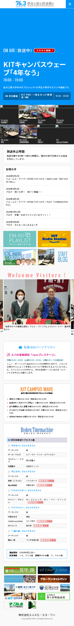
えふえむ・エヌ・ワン (37, 4)
